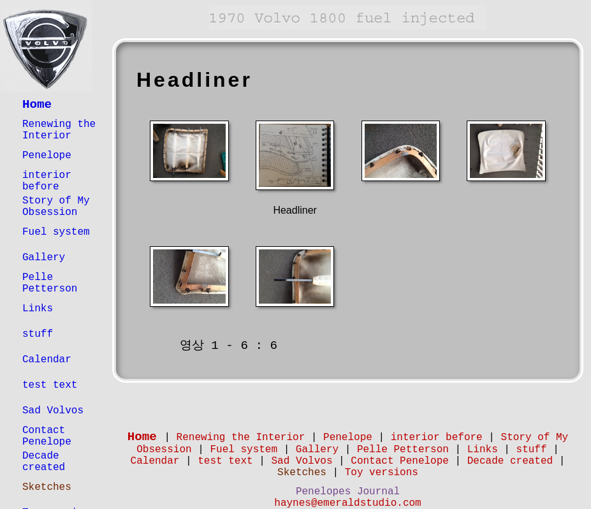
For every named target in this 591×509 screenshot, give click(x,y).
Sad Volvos (53, 411)
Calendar (46, 359)
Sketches (46, 487)
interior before (46, 181)
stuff (37, 334)
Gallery (43, 257)
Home (37, 105)
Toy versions (381, 472)
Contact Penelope (46, 436)
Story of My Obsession (56, 206)
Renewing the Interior (59, 130)
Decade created (43, 461)
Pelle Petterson (49, 283)
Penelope (46, 155)
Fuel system (56, 232)
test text (49, 385)
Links (37, 308)
